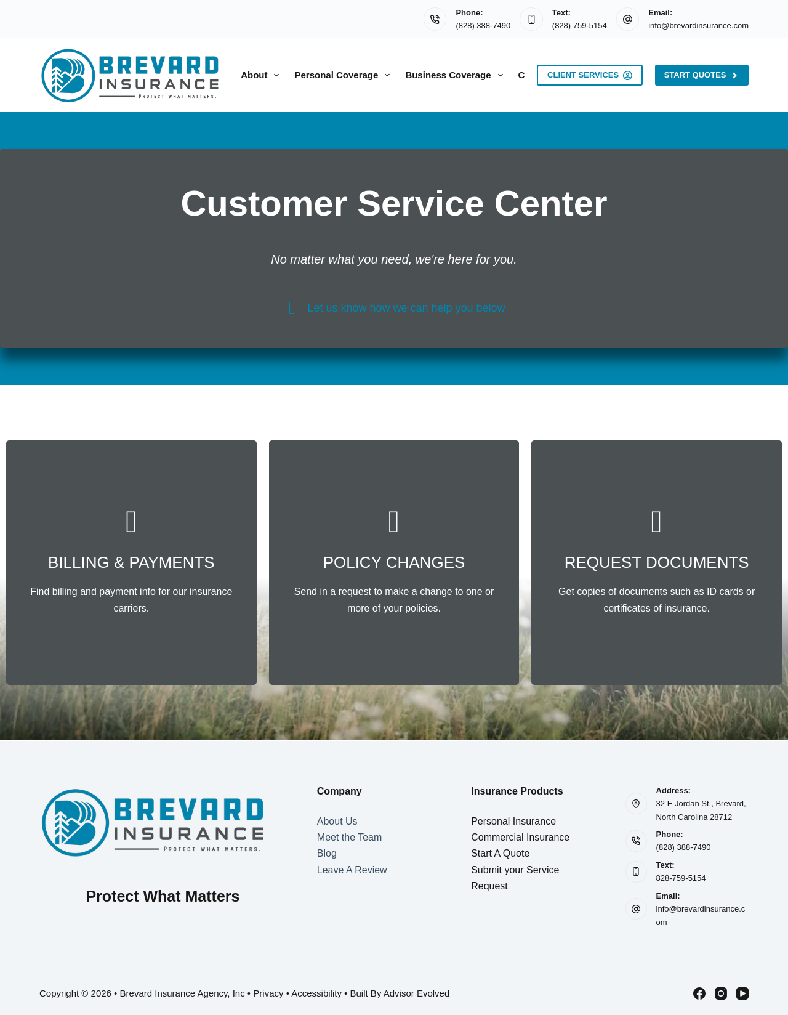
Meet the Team (349, 837)
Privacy (268, 993)
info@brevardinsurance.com (698, 25)
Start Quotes (701, 75)
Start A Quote (500, 853)
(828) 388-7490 (483, 25)
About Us (337, 821)
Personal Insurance (513, 821)
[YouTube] (742, 993)
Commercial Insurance (520, 837)
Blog (327, 853)
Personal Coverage (344, 75)
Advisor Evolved (417, 993)
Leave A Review (352, 870)
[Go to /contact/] (131, 563)
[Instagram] (721, 993)
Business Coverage (456, 75)
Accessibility (316, 993)
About (262, 75)
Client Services (589, 75)
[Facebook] (699, 993)
